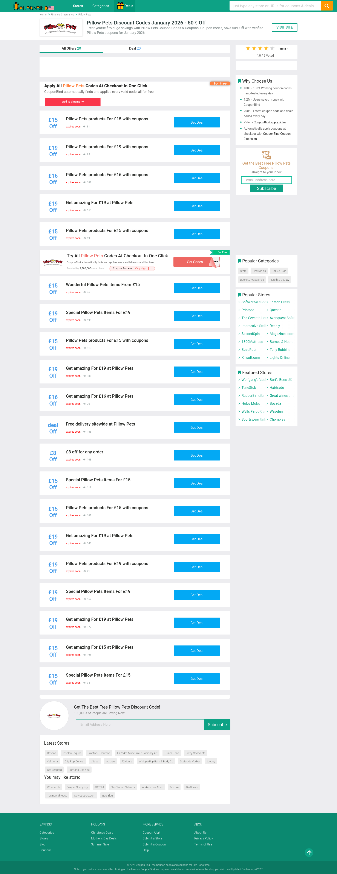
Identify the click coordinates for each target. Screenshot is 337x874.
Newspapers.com (84, 795)
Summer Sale (100, 844)
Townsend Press (57, 795)
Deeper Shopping (77, 787)
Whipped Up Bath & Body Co (156, 761)
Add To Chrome (72, 101)
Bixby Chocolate (195, 753)
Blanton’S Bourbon (99, 753)
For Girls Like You (79, 769)
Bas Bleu (107, 795)
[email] (153, 724)
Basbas (51, 753)
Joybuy (211, 761)
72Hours (127, 761)
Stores (78, 6)
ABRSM (99, 787)
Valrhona (52, 761)
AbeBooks (191, 787)
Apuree (110, 761)
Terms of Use (203, 844)
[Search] (327, 6)
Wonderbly (53, 787)
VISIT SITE (284, 27)
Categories (100, 6)
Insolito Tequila (72, 753)
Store (243, 271)
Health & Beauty (279, 279)
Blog (43, 844)
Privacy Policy (203, 838)
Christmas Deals (102, 832)
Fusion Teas (171, 753)
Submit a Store (152, 838)
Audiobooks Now (152, 787)
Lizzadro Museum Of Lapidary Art (137, 753)
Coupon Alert (151, 832)
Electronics (259, 271)
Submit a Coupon (154, 844)
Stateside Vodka (190, 761)
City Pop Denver (74, 761)
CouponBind (148, 869)
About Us (200, 832)
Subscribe (217, 724)
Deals (124, 6)
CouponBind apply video (270, 122)
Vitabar (95, 761)
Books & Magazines (252, 279)
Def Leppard (54, 769)
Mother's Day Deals (104, 838)
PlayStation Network (123, 787)
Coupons (46, 850)
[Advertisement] (135, 67)
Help (146, 850)
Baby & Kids (279, 271)
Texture (174, 787)
